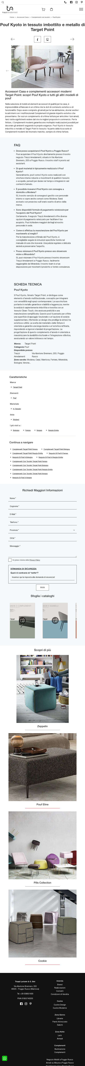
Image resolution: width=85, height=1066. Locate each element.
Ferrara (28, 430)
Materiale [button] (14, 404)
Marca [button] (13, 382)
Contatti (59, 991)
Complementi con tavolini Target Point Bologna (30, 465)
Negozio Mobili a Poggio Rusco (60, 1060)
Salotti (60, 1025)
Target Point (17, 387)
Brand (59, 985)
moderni (16, 420)
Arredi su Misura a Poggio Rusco (60, 1063)
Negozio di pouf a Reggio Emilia (51, 457)
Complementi (59, 1052)
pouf (14, 398)
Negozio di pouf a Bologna (22, 457)
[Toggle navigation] (81, 9)
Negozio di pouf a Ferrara (58, 453)
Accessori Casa (23, 17)
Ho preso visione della (26, 560)
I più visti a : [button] (15, 426)
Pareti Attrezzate (60, 1022)
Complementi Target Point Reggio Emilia (27, 453)
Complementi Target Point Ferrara (24, 449)
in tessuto (17, 409)
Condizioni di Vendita (60, 994)
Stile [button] (12, 415)
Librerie (60, 1018)
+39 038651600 (26, 994)
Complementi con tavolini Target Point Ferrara (29, 461)
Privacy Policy (35, 560)
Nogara (39, 430)
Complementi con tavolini (40, 17)
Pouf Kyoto (56, 17)
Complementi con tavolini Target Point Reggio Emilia (32, 469)
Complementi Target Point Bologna (57, 449)
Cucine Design (60, 1005)
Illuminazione (60, 1049)
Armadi (60, 1039)
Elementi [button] (14, 393)
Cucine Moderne (60, 1008)
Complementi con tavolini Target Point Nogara (30, 474)
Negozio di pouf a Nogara (22, 478)
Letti (60, 1035)
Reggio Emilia (53, 430)
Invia (42, 587)
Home (12, 17)
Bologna (16, 430)
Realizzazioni (59, 988)
